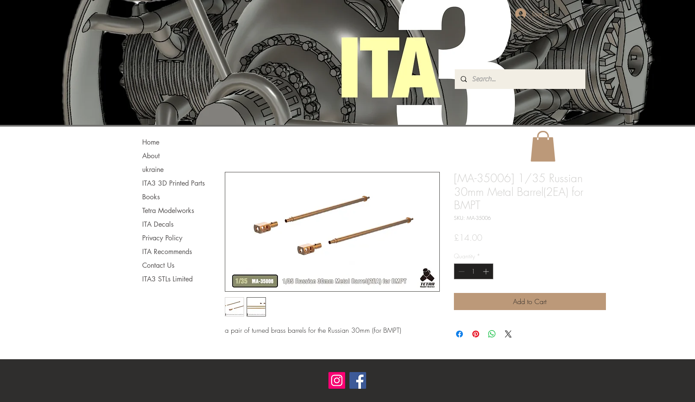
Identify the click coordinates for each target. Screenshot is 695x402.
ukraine (153, 169)
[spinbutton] (473, 271)
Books (151, 196)
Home (150, 142)
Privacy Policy (162, 238)
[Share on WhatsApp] (492, 334)
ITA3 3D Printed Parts (173, 183)
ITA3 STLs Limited (167, 279)
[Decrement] (460, 271)
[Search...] (519, 79)
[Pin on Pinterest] (476, 334)
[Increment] (486, 271)
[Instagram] (336, 380)
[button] (543, 146)
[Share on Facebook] (459, 334)
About (151, 155)
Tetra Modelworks (168, 210)
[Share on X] (508, 334)
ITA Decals (157, 224)
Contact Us (158, 265)
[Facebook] (357, 380)
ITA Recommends (167, 251)
